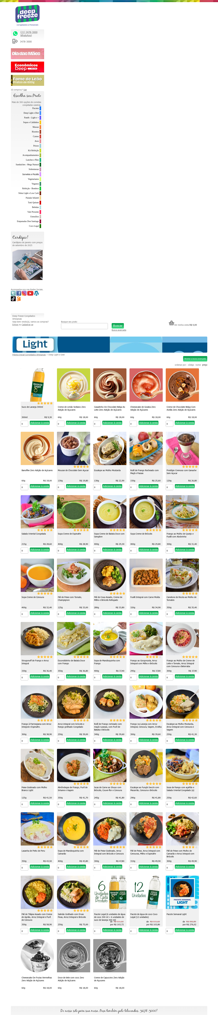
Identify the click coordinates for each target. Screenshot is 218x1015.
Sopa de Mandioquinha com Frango (142, 409)
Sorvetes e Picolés (30, 174)
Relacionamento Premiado (169, 878)
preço (204, 49)
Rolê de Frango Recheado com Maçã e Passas (70, 219)
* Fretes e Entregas (166, 885)
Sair (25, 89)
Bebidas (35, 207)
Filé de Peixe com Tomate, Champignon (68, 346)
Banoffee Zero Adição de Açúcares (108, 154)
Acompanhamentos (31, 155)
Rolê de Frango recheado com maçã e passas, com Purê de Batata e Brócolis (179, 474)
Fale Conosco (163, 891)
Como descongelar (117, 898)
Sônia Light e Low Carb (28, 193)
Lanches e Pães (32, 160)
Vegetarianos (33, 179)
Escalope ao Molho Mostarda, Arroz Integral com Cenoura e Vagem (106, 537)
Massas (36, 127)
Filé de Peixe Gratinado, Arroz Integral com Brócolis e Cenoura (107, 663)
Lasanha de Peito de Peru (177, 598)
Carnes (36, 136)
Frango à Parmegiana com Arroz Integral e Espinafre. (107, 473)
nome (198, 49)
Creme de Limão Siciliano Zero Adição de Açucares (106, 92)
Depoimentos (115, 904)
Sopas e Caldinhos (31, 122)
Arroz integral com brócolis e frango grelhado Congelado (142, 473)
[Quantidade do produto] (59, 108)
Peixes (36, 146)
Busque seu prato (94, 5)
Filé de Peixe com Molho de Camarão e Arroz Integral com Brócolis (179, 664)
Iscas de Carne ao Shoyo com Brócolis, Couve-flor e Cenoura (70, 600)
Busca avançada (132, 15)
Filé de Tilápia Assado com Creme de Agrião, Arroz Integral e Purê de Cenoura (71, 728)
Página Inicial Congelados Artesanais (62, 38)
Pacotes (35, 108)
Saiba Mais (17, 921)
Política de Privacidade (167, 917)
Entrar (49, 11)
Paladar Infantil (32, 198)
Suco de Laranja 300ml (67, 91)
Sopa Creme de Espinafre (176, 217)
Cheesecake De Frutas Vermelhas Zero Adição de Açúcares (108, 790)
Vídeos (112, 891)
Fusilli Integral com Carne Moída (143, 344)
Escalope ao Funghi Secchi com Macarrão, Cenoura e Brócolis (107, 600)
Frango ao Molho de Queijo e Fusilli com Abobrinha (142, 283)
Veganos (35, 184)
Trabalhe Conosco (165, 898)
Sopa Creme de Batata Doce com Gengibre (71, 283)
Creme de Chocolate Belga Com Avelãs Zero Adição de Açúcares (70, 156)
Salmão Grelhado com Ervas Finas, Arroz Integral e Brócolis (107, 726)
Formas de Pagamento (167, 929)
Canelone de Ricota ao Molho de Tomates (180, 346)
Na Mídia (113, 885)
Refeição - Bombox (30, 188)
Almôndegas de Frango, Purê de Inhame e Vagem (180, 536)
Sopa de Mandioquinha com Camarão (69, 663)
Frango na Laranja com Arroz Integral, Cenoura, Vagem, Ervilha (71, 536)
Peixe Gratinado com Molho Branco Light (141, 536)
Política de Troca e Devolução (170, 910)
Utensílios (34, 217)
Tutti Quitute (33, 202)
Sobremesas (34, 169)
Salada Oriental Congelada (141, 217)
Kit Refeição (33, 150)
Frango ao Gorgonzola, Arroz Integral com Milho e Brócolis (178, 409)
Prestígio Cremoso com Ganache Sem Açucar (107, 219)
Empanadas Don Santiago (28, 221)
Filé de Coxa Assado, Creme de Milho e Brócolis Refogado (107, 346)
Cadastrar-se (60, 11)
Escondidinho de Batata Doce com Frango (106, 409)
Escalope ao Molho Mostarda (178, 154)
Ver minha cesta (183, 8)
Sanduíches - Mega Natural (27, 164)
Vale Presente (33, 212)
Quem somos (115, 878)
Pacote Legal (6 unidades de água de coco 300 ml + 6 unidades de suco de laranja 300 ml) (144, 728)
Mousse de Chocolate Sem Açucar (144, 154)
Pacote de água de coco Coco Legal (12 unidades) (178, 726)
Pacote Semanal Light (66, 788)
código (191, 49)
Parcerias (161, 904)
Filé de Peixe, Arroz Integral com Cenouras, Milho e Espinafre (144, 663)
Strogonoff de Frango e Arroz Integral (69, 409)
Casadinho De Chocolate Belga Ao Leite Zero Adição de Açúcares (144, 92)
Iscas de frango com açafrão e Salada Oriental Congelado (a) (142, 600)
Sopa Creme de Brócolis (103, 281)
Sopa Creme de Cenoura (176, 281)
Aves (37, 141)
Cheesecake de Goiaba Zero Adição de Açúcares (177, 92)
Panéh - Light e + (31, 118)
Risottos (35, 132)
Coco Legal (34, 226)
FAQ (159, 923)
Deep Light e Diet (31, 113)
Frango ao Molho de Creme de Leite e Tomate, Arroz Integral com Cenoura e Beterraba (70, 474)
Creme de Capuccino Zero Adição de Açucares (180, 790)
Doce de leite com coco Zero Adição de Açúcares (142, 790)
